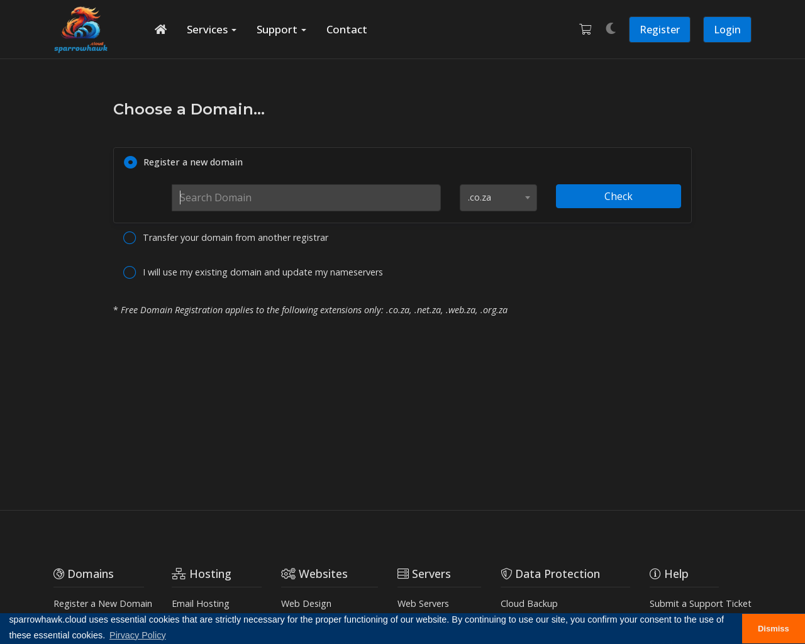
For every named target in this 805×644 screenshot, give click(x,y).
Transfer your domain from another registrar (225, 238)
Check (618, 196)
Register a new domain (183, 163)
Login (727, 29)
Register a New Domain (102, 603)
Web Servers (423, 603)
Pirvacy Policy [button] (137, 635)
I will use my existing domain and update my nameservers (253, 273)
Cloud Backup (529, 603)
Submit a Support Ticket (701, 603)
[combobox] (498, 197)
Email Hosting (201, 603)
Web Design (306, 603)
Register (660, 29)
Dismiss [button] (773, 628)
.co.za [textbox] (479, 197)
